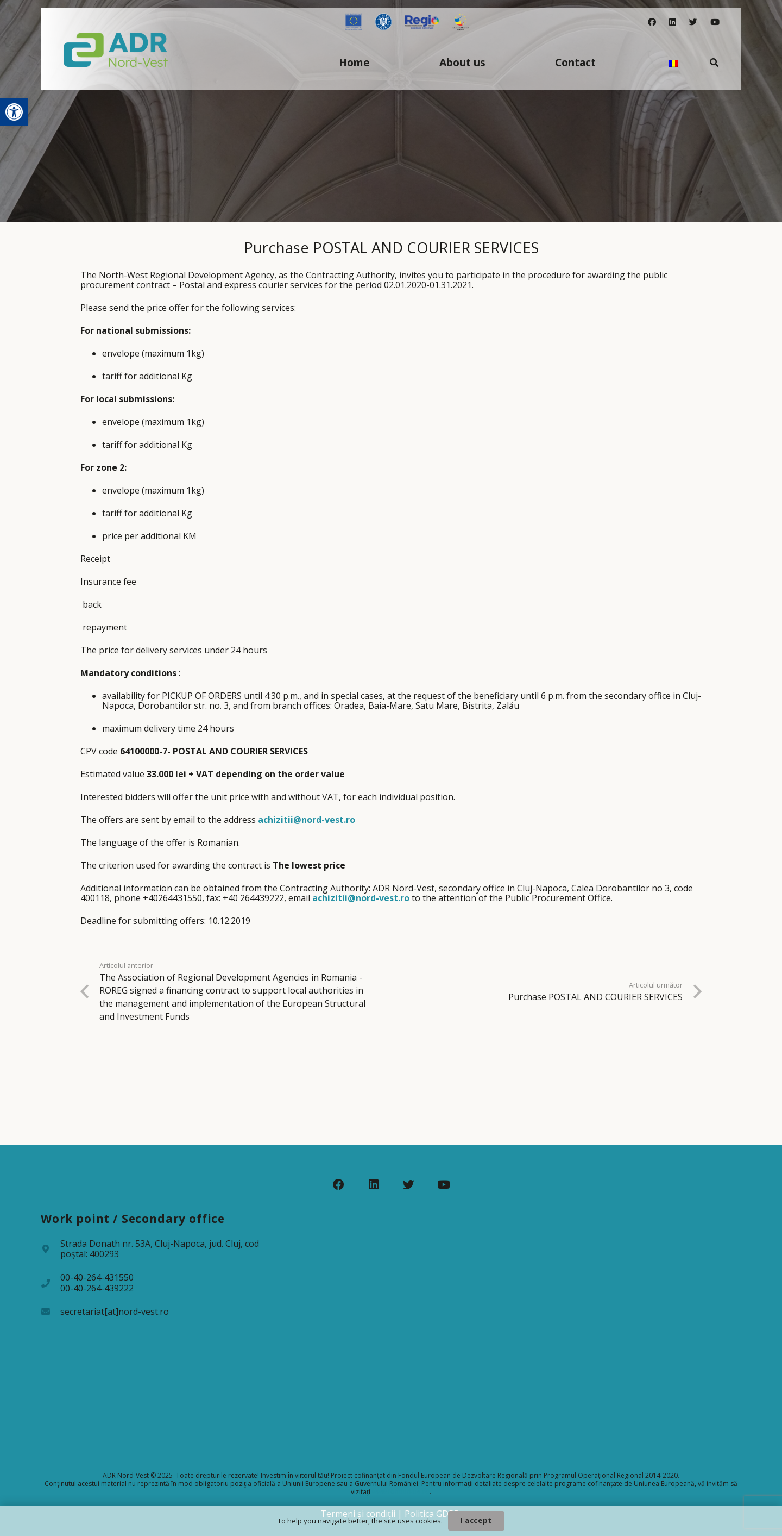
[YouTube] (715, 22)
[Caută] (714, 62)
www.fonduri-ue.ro (401, 1491)
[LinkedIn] (672, 22)
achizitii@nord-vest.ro (306, 820)
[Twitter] (693, 22)
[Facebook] (652, 22)
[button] (14, 112)
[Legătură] (116, 49)
